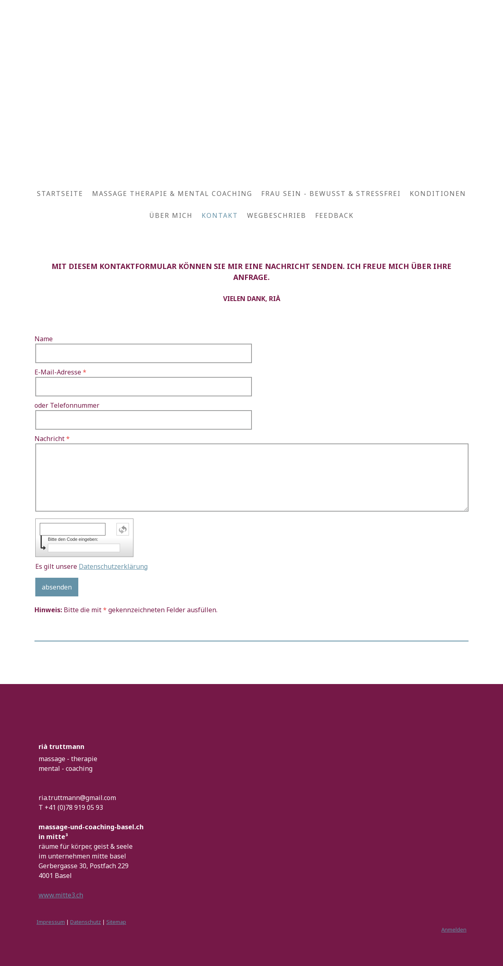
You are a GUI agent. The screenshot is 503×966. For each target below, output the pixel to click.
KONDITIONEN (438, 193)
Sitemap (116, 921)
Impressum (51, 921)
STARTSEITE (60, 193)
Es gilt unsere (91, 566)
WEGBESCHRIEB (276, 215)
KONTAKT (220, 215)
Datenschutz (85, 921)
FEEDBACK (334, 215)
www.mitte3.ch (61, 895)
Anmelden (453, 929)
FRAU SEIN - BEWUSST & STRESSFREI (331, 193)
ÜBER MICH (171, 215)
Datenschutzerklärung (113, 566)
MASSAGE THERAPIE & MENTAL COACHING (172, 193)
